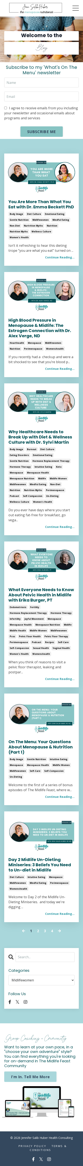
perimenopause (33, 348)
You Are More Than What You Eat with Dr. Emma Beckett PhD (41, 204)
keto (59, 466)
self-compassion (32, 496)
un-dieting (52, 496)
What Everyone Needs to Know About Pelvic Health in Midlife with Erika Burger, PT (41, 595)
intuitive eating (43, 466)
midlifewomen (40, 219)
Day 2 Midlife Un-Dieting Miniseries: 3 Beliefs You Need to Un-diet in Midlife (39, 865)
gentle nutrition (19, 219)
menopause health (38, 472)
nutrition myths (19, 231)
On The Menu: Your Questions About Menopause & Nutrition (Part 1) (40, 747)
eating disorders (19, 455)
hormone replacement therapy (51, 461)
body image (16, 214)
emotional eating (54, 214)
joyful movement (34, 618)
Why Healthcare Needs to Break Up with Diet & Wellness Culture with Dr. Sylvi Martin (40, 437)
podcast (14, 496)
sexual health (41, 648)
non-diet (15, 225)
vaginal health (61, 648)
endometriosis (18, 607)
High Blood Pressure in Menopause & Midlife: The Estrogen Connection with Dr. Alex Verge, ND (39, 328)
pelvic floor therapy (56, 636)
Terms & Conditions (48, 1148)
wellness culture (41, 231)
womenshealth (55, 348)
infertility (15, 618)
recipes (49, 642)
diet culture (34, 214)
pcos (12, 636)
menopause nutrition (22, 478)
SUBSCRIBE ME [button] (41, 131)
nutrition (52, 225)
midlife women (58, 478)
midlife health (18, 630)
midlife (42, 478)
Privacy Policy (32, 1146)
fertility (34, 607)
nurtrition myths (33, 225)
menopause (34, 342)
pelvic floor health (30, 636)
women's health (19, 237)
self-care (63, 642)
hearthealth (17, 342)
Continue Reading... (60, 257)
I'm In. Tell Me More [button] (30, 1076)
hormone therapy (20, 466)
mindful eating (60, 219)
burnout (31, 449)
